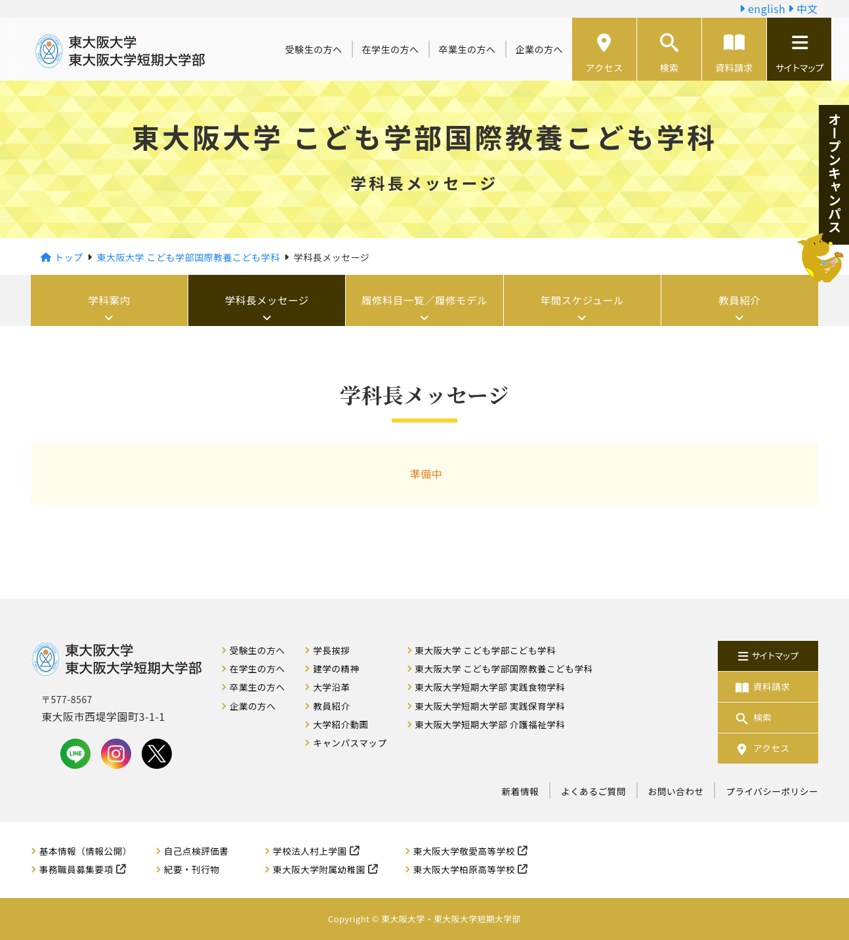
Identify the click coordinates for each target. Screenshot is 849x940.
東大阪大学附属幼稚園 (319, 869)
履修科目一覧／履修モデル (424, 300)
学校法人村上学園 (310, 850)
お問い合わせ (676, 791)
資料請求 (734, 53)
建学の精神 (336, 668)
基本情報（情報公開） (85, 850)
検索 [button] (669, 53)
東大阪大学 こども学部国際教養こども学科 (503, 668)
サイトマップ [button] (799, 53)
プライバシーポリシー (772, 791)
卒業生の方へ (467, 49)
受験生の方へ (313, 49)
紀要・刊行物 (192, 869)
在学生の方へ (390, 49)
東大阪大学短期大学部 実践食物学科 (490, 686)
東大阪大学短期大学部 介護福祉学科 (490, 724)
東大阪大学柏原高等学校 (464, 869)
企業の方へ (540, 49)
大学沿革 (331, 686)
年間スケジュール (582, 300)
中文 (803, 8)
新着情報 (520, 791)
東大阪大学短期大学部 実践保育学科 (490, 705)
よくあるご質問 (593, 791)
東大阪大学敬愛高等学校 (464, 850)
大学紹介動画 (341, 724)
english (762, 8)
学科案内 (109, 300)
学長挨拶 (331, 650)
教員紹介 (739, 300)
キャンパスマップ (349, 742)
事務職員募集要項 (76, 869)
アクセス (604, 53)
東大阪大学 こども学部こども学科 (485, 650)
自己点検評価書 (196, 850)
